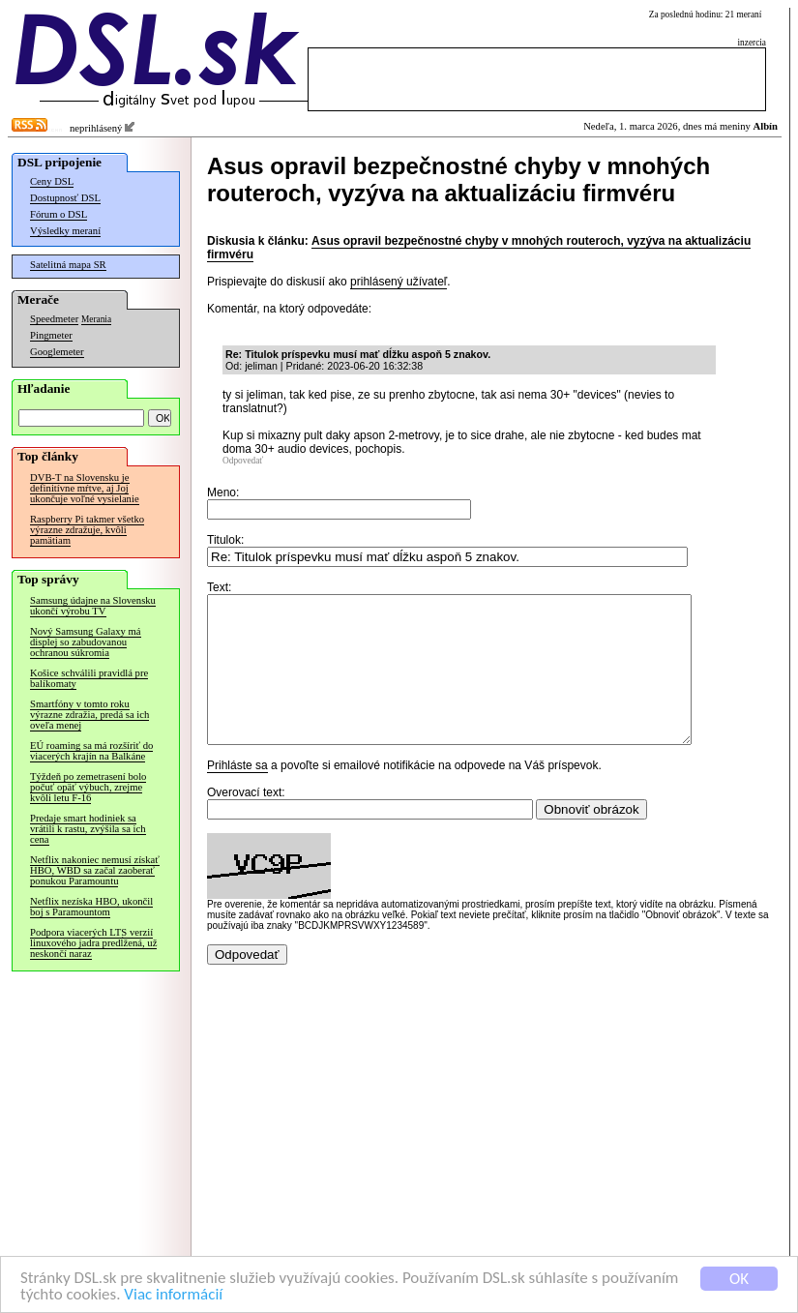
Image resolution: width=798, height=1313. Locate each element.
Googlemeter (57, 351)
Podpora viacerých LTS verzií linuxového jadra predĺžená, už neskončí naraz (93, 943)
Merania (96, 319)
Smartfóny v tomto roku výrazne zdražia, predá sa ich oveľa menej (89, 715)
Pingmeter (51, 335)
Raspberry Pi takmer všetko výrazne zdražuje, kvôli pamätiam (87, 530)
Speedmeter (54, 318)
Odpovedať (242, 460)
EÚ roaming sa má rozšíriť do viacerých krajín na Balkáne (91, 750)
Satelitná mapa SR (68, 264)
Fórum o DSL (58, 214)
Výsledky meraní (65, 230)
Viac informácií (173, 1295)
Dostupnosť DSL (65, 198)
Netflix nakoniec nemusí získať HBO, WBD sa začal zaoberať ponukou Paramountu (95, 870)
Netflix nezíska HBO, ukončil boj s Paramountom (91, 906)
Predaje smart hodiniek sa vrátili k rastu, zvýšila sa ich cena (88, 829)
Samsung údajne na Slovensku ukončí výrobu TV (93, 605)
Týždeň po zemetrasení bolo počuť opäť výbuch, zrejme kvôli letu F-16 (88, 787)
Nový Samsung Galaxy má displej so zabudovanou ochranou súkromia (85, 642)
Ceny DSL (52, 181)
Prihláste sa (237, 794)
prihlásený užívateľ (398, 281)
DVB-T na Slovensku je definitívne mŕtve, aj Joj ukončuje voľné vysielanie (84, 488)
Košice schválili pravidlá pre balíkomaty (89, 678)
